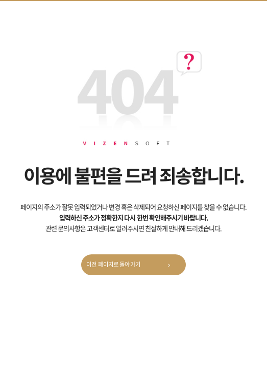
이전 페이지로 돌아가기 (131, 265)
